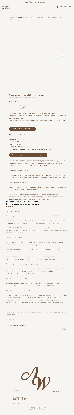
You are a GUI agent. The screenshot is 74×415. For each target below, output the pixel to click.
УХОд (14, 388)
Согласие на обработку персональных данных (20, 399)
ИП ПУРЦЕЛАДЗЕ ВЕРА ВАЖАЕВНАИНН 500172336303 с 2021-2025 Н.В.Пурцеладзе (37, 408)
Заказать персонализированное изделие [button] (28, 155)
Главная (11, 17)
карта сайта (16, 403)
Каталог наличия (37, 17)
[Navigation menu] (70, 7)
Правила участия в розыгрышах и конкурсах (20, 401)
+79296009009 (55, 391)
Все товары (23, 17)
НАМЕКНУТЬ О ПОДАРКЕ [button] (22, 129)
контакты (16, 390)
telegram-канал (56, 389)
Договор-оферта (18, 397)
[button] (58, 7)
